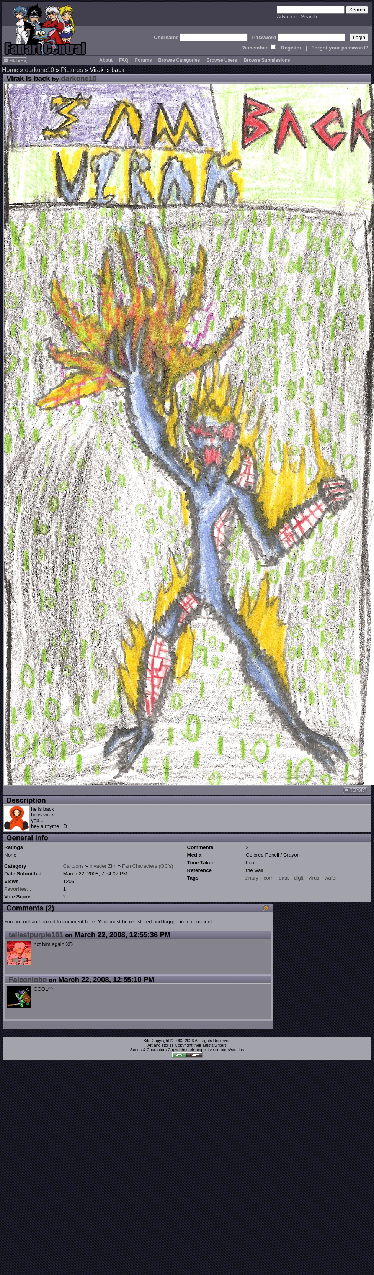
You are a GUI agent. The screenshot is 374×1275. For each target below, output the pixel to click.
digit (298, 878)
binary (251, 878)
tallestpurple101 (36, 935)
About (106, 60)
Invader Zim (103, 866)
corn (269, 878)
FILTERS (15, 60)
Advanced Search (297, 17)
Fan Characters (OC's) (147, 866)
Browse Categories (179, 60)
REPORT (355, 790)
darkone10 (39, 70)
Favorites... (17, 889)
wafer (331, 878)
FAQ (124, 60)
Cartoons (73, 866)
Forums (143, 60)
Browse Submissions (266, 60)
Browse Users (221, 60)
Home (10, 70)
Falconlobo (28, 979)
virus (314, 878)
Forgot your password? (339, 48)
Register (291, 48)
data (284, 878)
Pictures (72, 70)
